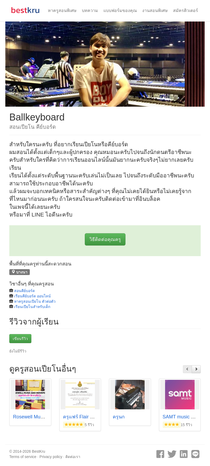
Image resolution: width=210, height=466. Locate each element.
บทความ (90, 10)
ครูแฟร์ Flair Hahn (82, 416)
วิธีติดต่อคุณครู (105, 239)
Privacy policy (51, 457)
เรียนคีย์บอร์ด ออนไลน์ (32, 296)
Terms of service (22, 457)
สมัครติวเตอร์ (185, 10)
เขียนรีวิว (20, 338)
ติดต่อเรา (72, 457)
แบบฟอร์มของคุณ (120, 10)
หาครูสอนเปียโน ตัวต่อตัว (35, 301)
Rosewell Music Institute (38, 416)
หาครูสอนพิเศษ (62, 10)
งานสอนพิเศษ (155, 10)
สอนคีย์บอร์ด (24, 291)
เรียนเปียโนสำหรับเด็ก (32, 307)
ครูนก (119, 416)
